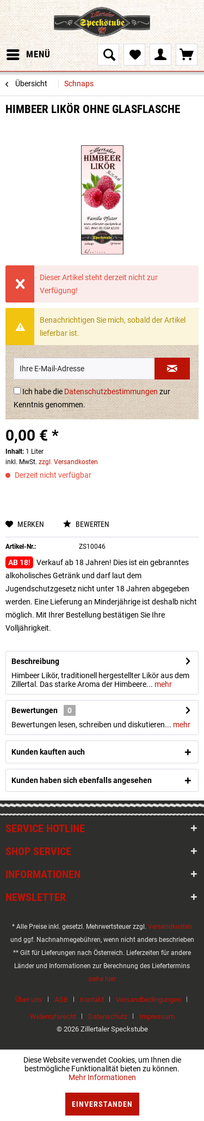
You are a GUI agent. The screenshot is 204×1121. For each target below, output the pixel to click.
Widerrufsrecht (53, 1016)
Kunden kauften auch (48, 752)
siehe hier (102, 979)
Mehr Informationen (102, 1077)
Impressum (157, 1016)
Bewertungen (34, 710)
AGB (61, 999)
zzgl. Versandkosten (68, 462)
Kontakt (92, 999)
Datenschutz (107, 1016)
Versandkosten (170, 926)
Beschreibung (35, 661)
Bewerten (86, 524)
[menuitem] (28, 55)
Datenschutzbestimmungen (111, 391)
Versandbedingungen (148, 999)
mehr (162, 684)
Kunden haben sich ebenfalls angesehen (81, 780)
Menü (29, 53)
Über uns (28, 999)
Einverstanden (102, 1104)
